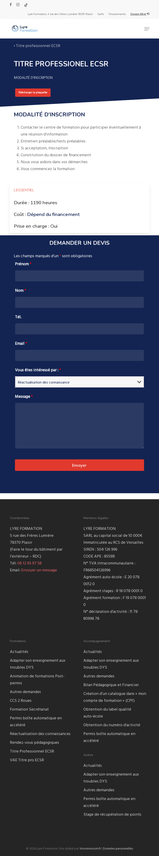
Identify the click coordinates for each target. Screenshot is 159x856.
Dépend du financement (53, 214)
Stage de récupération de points (112, 814)
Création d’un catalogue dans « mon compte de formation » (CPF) (114, 697)
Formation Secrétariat (29, 709)
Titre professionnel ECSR (38, 46)
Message (24, 396)
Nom (20, 290)
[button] (146, 29)
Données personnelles (118, 848)
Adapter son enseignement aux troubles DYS (37, 664)
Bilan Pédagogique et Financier (111, 685)
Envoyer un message (39, 570)
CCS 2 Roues (20, 700)
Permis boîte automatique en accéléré (36, 722)
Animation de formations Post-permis (37, 680)
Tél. (18, 317)
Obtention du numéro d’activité (111, 725)
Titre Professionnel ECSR (32, 751)
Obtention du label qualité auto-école (107, 713)
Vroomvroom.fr (90, 848)
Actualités (19, 652)
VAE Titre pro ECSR (27, 760)
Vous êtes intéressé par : (38, 370)
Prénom (23, 264)
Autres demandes (25, 692)
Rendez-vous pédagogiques (34, 742)
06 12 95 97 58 (29, 563)
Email (21, 343)
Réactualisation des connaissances (40, 734)
